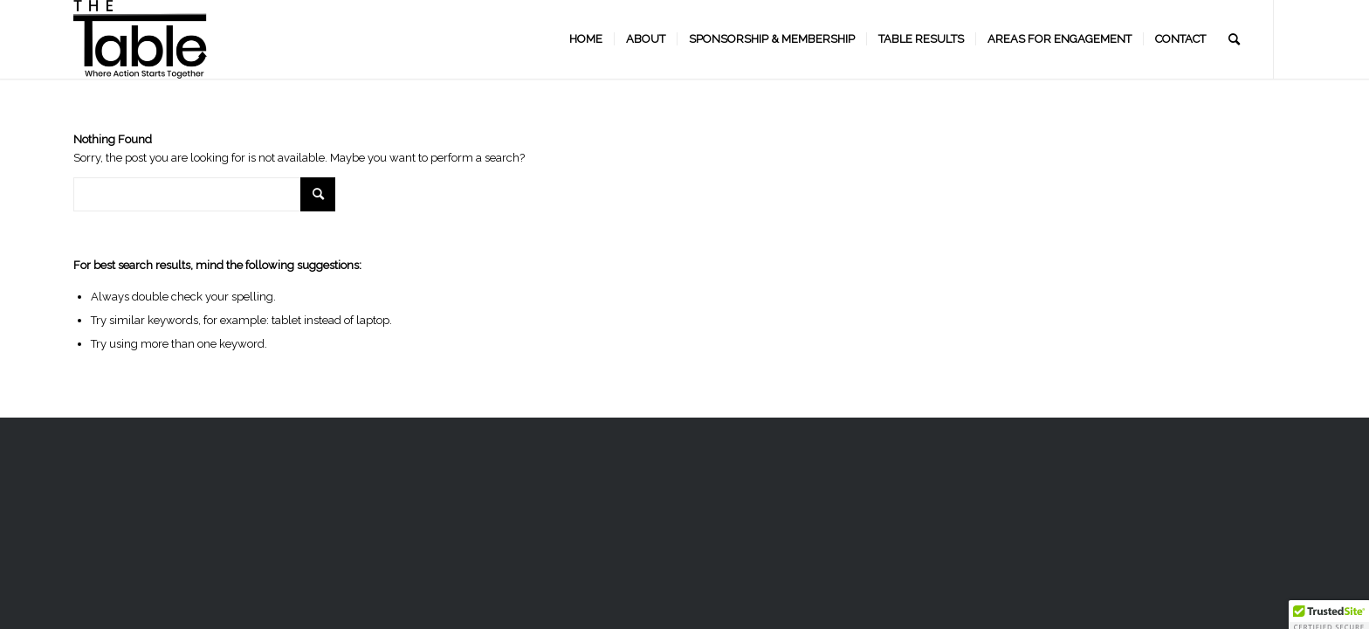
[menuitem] (586, 39)
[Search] (1234, 39)
